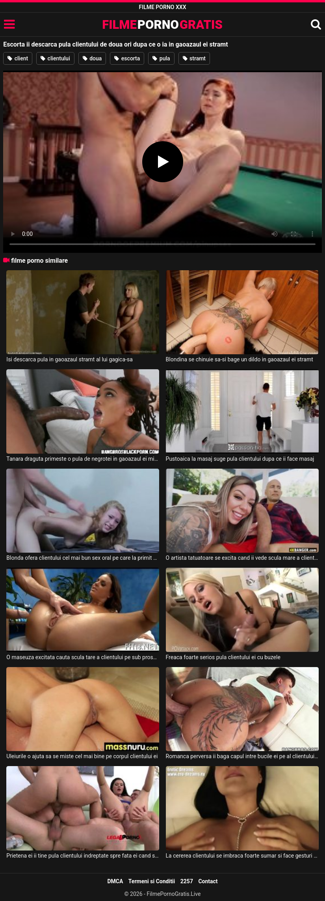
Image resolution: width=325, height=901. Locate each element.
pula (161, 58)
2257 (186, 881)
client (17, 58)
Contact (207, 881)
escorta (127, 58)
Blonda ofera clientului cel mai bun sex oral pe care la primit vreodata (82, 558)
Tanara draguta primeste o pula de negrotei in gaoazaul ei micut (82, 459)
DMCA (115, 881)
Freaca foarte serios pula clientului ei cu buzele (223, 657)
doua (92, 58)
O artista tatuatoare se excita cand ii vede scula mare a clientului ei (242, 558)
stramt (194, 58)
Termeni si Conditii (151, 881)
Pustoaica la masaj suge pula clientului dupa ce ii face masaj (240, 459)
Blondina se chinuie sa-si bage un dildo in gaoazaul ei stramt (239, 359)
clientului (55, 58)
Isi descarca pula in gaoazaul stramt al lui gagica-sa (69, 359)
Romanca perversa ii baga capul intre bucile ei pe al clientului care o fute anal (242, 756)
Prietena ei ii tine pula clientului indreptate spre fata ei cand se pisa (82, 855)
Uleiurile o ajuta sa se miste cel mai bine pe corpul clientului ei (82, 756)
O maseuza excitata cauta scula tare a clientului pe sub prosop (82, 657)
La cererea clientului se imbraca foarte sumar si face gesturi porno (242, 855)
